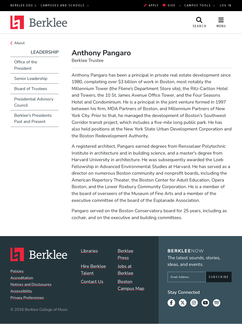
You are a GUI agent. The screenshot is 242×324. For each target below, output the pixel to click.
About (19, 43)
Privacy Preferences (27, 297)
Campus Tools (198, 5)
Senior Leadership (30, 78)
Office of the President (25, 65)
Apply (151, 5)
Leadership (45, 52)
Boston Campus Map (131, 285)
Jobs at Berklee (125, 269)
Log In (226, 5)
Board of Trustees (30, 88)
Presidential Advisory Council (33, 102)
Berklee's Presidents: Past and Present (33, 118)
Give (169, 5)
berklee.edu (21, 5)
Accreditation (21, 278)
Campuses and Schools (63, 5)
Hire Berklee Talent (93, 269)
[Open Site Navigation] (221, 22)
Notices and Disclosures (31, 284)
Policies (17, 271)
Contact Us (92, 282)
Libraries (89, 251)
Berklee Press (125, 254)
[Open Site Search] (199, 22)
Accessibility (21, 291)
